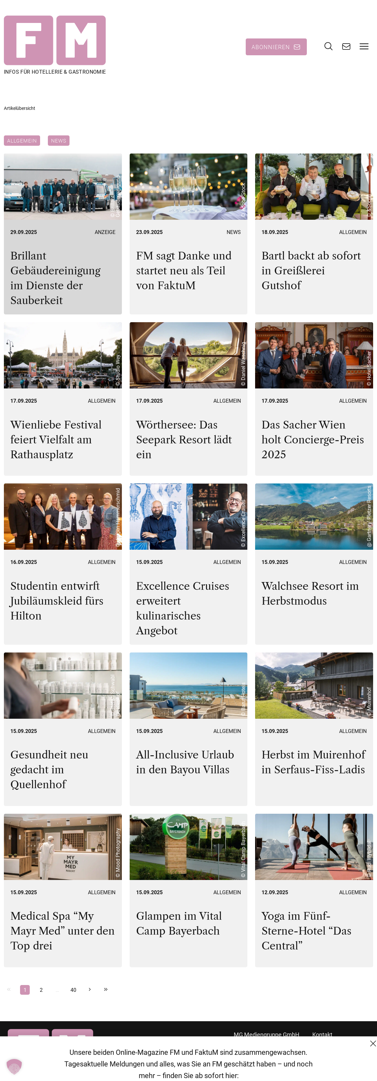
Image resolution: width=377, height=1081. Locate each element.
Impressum (327, 1069)
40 (73, 990)
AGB (318, 1046)
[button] (14, 1067)
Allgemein (22, 140)
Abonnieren (271, 47)
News (58, 140)
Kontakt (322, 1034)
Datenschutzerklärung (340, 1058)
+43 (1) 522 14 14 (256, 1069)
